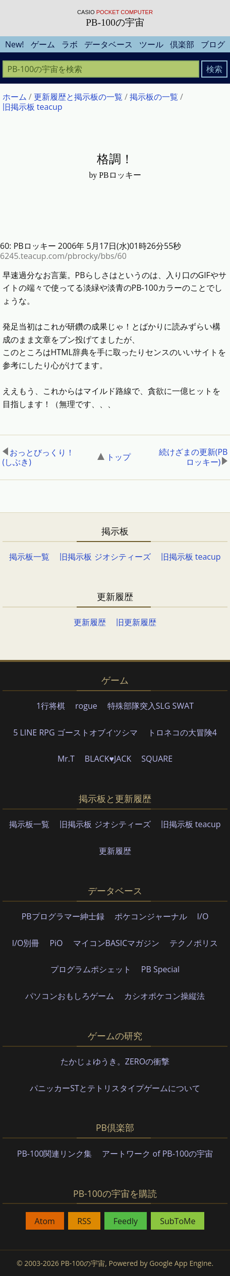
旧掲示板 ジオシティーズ (105, 556)
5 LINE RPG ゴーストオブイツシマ (75, 732)
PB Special (160, 969)
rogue (86, 705)
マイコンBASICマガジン (116, 943)
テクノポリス (193, 943)
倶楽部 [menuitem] (182, 44)
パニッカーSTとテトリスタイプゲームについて (115, 1088)
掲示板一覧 (29, 556)
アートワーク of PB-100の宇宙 (157, 1153)
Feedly (125, 1221)
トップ (113, 456)
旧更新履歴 (136, 622)
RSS (84, 1221)
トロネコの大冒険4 (182, 732)
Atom (45, 1221)
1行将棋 (50, 705)
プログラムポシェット (90, 969)
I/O (203, 916)
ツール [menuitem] (151, 44)
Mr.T (66, 758)
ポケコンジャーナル (150, 916)
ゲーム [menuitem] (43, 44)
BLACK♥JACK (108, 758)
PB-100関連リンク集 (54, 1153)
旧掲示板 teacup (191, 556)
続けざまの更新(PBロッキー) (193, 456)
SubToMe (177, 1221)
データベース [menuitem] (108, 44)
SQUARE (156, 758)
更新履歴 (90, 622)
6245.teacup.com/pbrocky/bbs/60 (63, 255)
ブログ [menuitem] (213, 44)
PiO (56, 943)
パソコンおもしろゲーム (69, 995)
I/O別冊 (26, 943)
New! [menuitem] (14, 44)
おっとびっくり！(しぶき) (38, 457)
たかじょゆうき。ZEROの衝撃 (115, 1061)
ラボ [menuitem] (70, 44)
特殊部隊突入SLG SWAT (150, 705)
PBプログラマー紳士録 (63, 916)
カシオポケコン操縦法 (164, 995)
